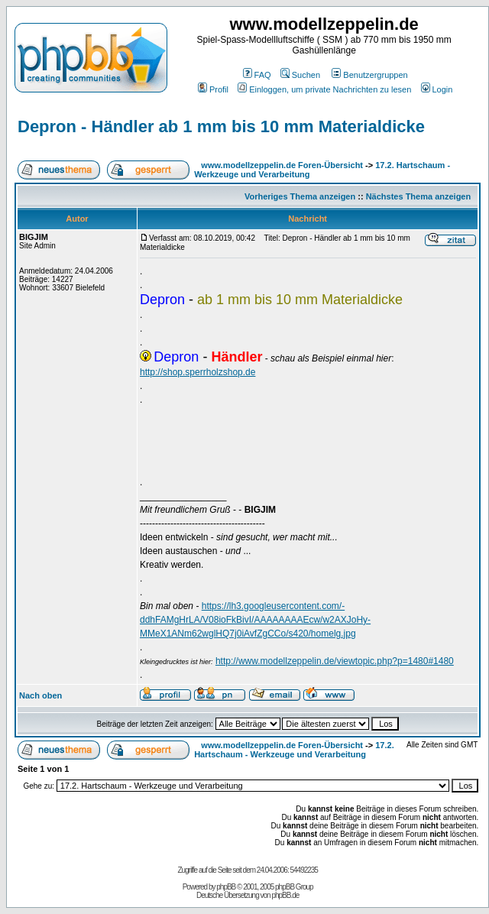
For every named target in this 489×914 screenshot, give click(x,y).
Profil (213, 89)
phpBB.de (285, 895)
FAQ (257, 74)
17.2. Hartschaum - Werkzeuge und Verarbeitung (294, 750)
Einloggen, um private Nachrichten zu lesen (324, 89)
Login (437, 89)
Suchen (300, 74)
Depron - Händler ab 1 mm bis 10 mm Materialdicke (221, 126)
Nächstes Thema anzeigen (418, 196)
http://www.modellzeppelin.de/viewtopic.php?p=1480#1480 (334, 661)
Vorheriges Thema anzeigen (299, 196)
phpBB (225, 887)
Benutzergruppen (369, 74)
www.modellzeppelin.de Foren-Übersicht (282, 165)
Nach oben (40, 695)
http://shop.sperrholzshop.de (197, 372)
